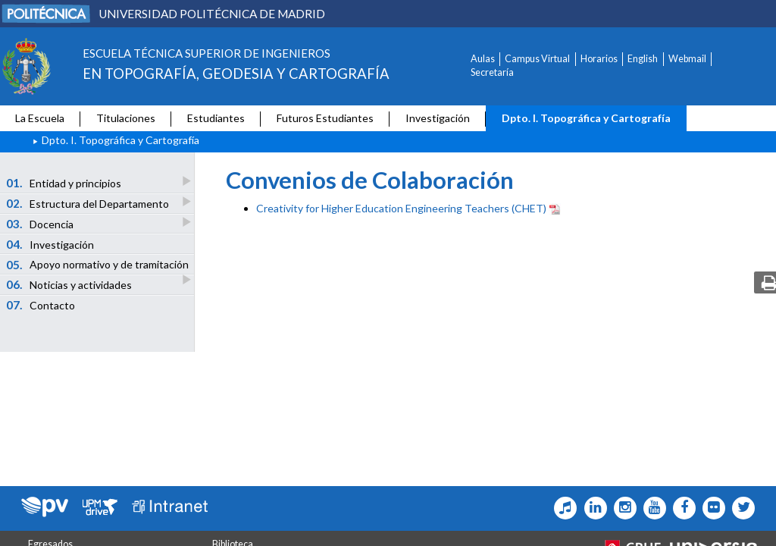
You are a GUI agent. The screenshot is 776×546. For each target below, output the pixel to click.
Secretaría (492, 72)
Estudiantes (216, 117)
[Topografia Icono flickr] (710, 508)
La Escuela (39, 117)
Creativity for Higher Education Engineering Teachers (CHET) (401, 208)
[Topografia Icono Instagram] (622, 508)
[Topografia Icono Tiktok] (562, 508)
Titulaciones (125, 117)
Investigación (437, 117)
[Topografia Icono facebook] (681, 508)
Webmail (687, 58)
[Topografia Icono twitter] (740, 508)
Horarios (599, 58)
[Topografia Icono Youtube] (651, 508)
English (642, 58)
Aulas (483, 58)
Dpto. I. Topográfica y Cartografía (586, 117)
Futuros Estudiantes (325, 117)
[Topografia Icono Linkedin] (591, 508)
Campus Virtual (537, 58)
